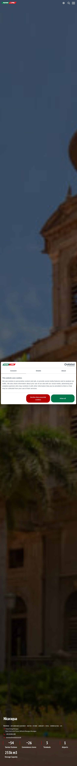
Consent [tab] (13, 370)
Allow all (63, 398)
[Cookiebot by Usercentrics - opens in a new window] (66, 364)
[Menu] (73, 3)
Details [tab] (38, 370)
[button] (68, 3)
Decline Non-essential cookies (38, 398)
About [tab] (63, 370)
